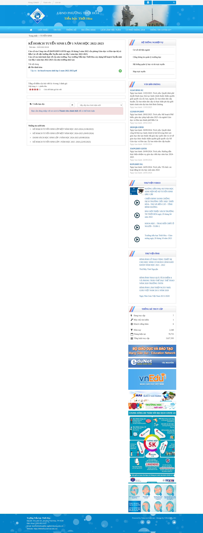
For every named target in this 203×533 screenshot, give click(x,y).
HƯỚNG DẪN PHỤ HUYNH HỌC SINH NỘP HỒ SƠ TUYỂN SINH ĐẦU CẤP (159, 191)
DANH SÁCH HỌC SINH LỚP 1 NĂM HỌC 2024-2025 (56, 138)
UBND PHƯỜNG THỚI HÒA (78, 13)
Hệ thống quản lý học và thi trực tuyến (149, 64)
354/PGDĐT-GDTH (138, 149)
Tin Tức (57, 30)
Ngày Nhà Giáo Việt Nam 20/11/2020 (154, 296)
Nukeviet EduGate (148, 518)
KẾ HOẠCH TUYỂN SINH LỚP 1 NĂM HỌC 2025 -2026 (56, 142)
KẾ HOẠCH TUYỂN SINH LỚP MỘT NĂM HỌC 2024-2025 (58, 133)
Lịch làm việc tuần (111, 30)
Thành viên (47, 3)
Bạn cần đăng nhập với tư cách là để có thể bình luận (63, 111)
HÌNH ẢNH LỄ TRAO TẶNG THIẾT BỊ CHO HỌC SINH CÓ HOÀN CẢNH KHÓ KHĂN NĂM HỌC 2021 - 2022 (156, 262)
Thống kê (71, 30)
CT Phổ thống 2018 (135, 30)
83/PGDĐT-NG (136, 164)
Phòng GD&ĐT (33, 3)
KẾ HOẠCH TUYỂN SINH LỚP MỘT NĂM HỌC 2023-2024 (58, 129)
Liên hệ (57, 3)
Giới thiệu (43, 30)
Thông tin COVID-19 (160, 30)
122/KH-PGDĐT (137, 112)
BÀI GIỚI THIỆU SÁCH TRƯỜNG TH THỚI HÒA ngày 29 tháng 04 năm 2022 (159, 214)
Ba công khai (88, 30)
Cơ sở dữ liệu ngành (141, 50)
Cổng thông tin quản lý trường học (147, 57)
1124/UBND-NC (137, 90)
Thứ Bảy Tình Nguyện (148, 269)
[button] (120, 71)
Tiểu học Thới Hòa (78, 18)
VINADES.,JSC (170, 518)
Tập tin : (53, 71)
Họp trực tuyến (139, 71)
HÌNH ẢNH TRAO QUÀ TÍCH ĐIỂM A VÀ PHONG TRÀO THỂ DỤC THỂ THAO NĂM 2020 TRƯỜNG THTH (156, 280)
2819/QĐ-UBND (137, 127)
